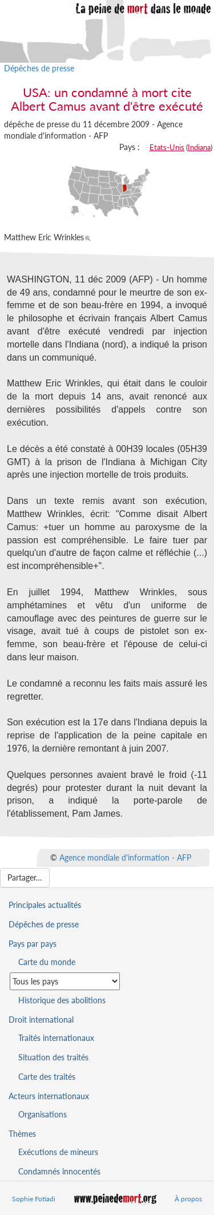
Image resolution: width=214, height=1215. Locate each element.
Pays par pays (32, 943)
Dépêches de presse (39, 68)
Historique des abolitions (62, 1000)
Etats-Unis (167, 147)
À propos (188, 1198)
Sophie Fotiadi (33, 1198)
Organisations (42, 1114)
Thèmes (22, 1134)
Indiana (199, 147)
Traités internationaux (56, 1038)
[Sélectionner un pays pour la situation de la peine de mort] (65, 981)
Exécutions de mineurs (58, 1152)
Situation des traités (53, 1057)
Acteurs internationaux (49, 1096)
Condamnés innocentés (59, 1171)
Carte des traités (46, 1076)
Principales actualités (45, 905)
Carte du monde (46, 962)
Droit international (41, 1019)
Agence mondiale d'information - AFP (125, 857)
